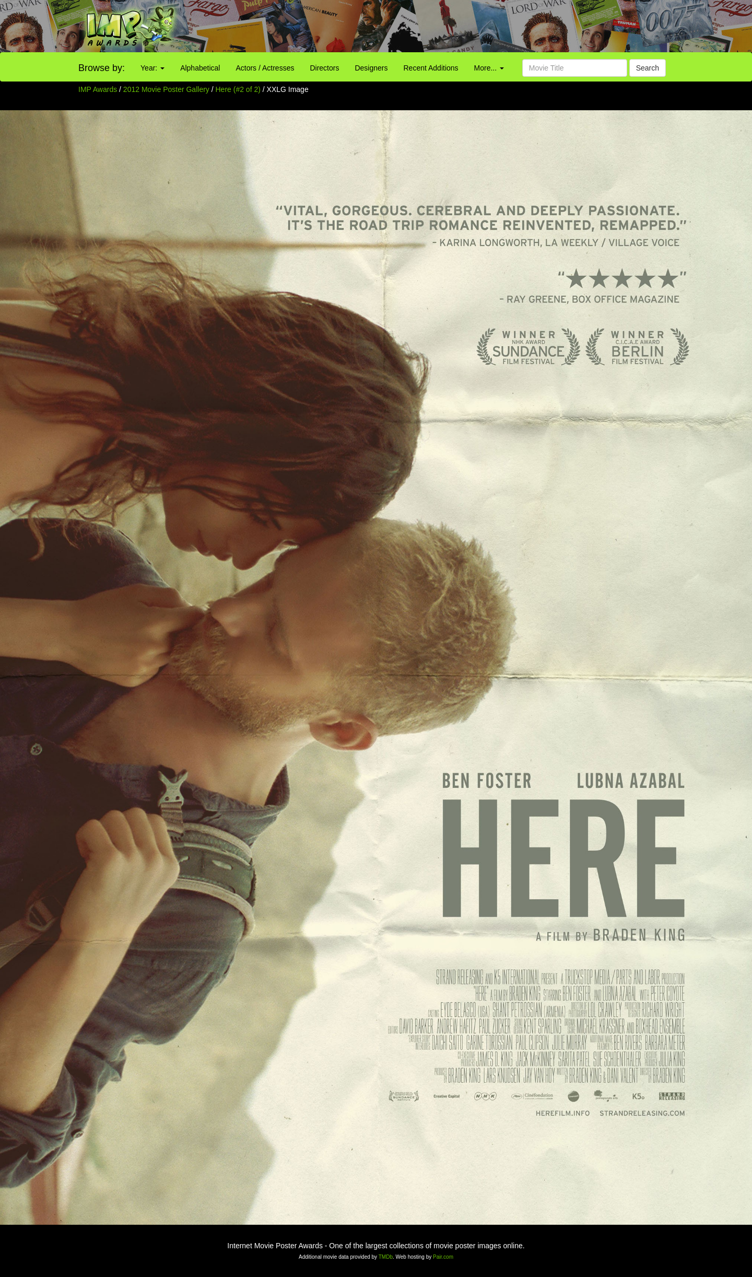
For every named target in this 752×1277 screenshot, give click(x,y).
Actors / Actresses (265, 68)
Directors (324, 68)
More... (489, 68)
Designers (371, 68)
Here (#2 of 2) (238, 89)
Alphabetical (200, 68)
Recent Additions (431, 68)
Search (647, 68)
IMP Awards (97, 89)
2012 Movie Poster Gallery (166, 89)
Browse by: (101, 68)
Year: (152, 68)
